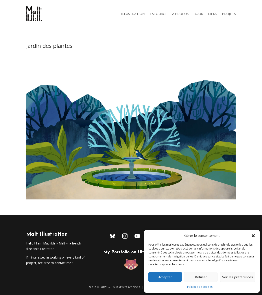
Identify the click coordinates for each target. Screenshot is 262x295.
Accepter (165, 277)
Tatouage (158, 13)
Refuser (201, 277)
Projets (229, 13)
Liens (212, 13)
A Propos (180, 13)
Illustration (133, 13)
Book (198, 13)
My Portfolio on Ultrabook (131, 252)
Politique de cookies (199, 287)
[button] (253, 235)
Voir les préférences (237, 277)
